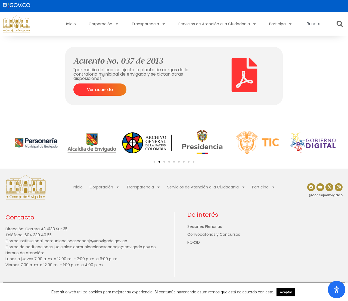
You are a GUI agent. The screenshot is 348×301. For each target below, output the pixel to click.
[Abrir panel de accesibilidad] (336, 289)
